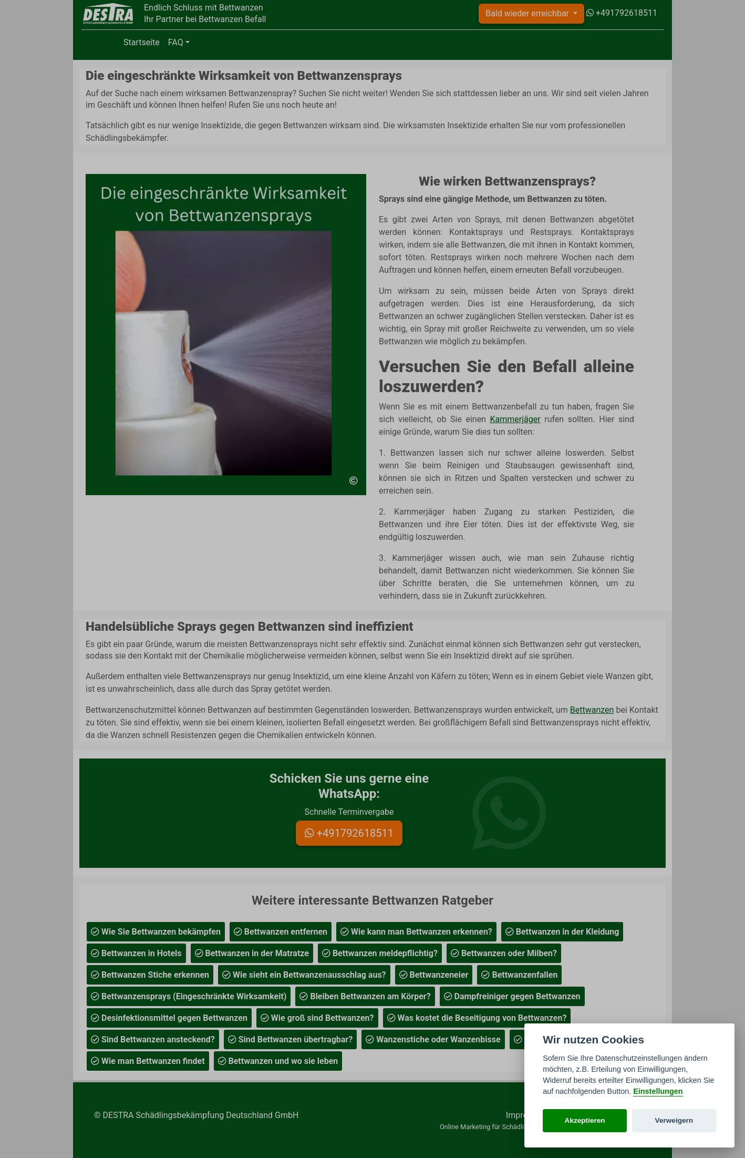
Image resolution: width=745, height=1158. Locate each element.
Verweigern (674, 1120)
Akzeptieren (585, 1120)
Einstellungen (657, 1091)
